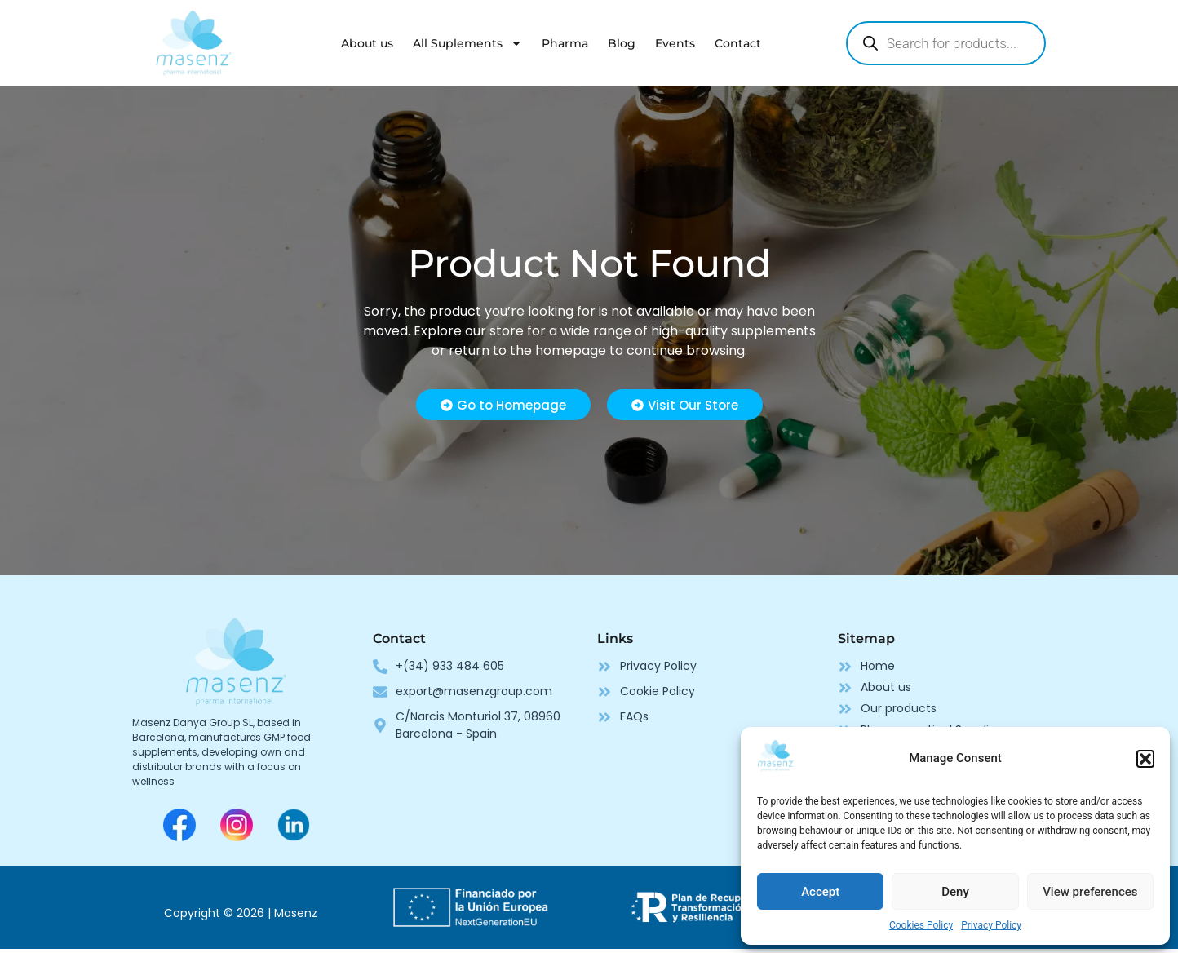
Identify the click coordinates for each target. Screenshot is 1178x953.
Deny (955, 891)
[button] (1145, 759)
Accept (820, 891)
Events (675, 43)
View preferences (1090, 891)
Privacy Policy (991, 925)
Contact (738, 43)
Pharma (565, 43)
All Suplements (467, 43)
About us (367, 43)
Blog (622, 43)
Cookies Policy (921, 925)
